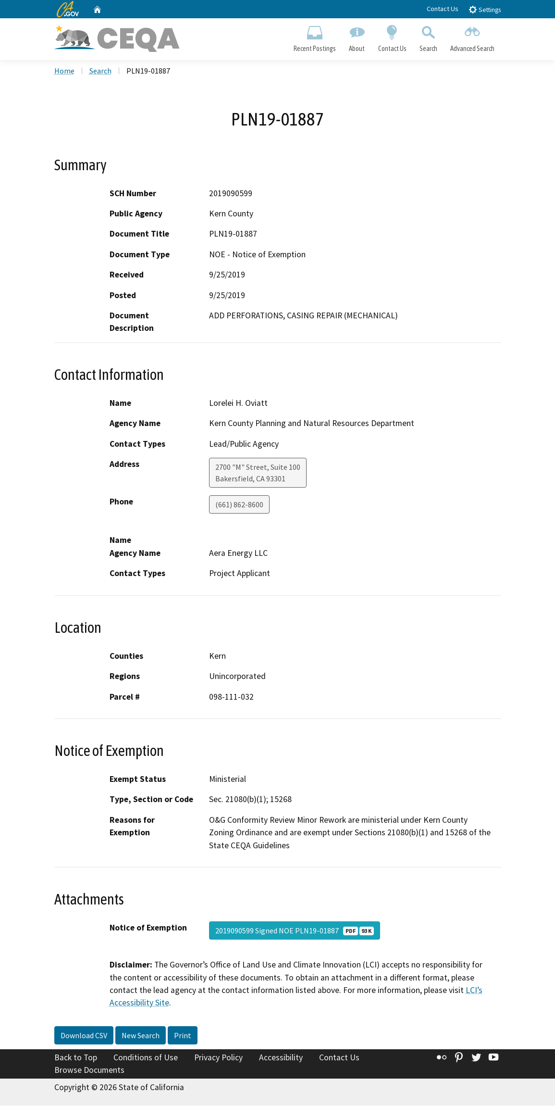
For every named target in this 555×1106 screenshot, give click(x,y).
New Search (141, 1036)
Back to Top (75, 1058)
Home (64, 71)
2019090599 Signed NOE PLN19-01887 (294, 931)
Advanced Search (472, 36)
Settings (485, 9)
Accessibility (281, 1058)
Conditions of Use (145, 1058)
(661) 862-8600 (239, 505)
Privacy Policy (218, 1058)
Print (182, 1036)
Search (428, 36)
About (357, 36)
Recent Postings (315, 36)
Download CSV (84, 1036)
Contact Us (442, 8)
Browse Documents (89, 1070)
